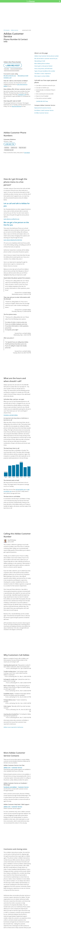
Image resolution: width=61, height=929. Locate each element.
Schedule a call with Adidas (11, 415)
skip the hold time (16, 106)
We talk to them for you (10, 75)
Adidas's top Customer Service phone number (46, 56)
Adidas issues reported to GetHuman (13, 727)
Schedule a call (7, 77)
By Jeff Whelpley (12, 540)
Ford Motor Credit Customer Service (43, 110)
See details (27, 152)
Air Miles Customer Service (41, 113)
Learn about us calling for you (11, 219)
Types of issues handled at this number (44, 71)
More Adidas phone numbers (42, 63)
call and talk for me (21, 489)
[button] (59, 1)
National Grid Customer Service (42, 108)
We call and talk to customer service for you (45, 58)
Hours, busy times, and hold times (43, 68)
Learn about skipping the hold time (13, 240)
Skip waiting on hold (23, 75)
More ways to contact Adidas (42, 76)
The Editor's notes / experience (42, 73)
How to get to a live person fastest (43, 66)
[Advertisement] (17, 119)
